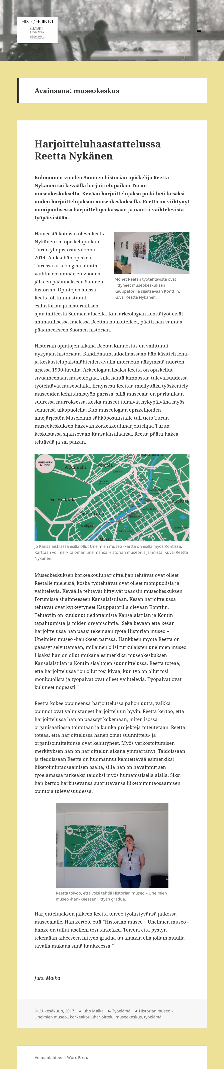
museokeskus (129, 1017)
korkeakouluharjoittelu (92, 1017)
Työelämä (121, 1011)
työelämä (152, 1017)
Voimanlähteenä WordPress (61, 1057)
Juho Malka (93, 1011)
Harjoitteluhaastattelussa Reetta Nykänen (98, 149)
